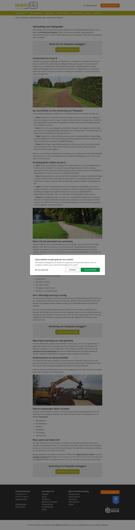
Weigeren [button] (70, 270)
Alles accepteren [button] (89, 270)
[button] (41, 270)
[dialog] (67, 265)
